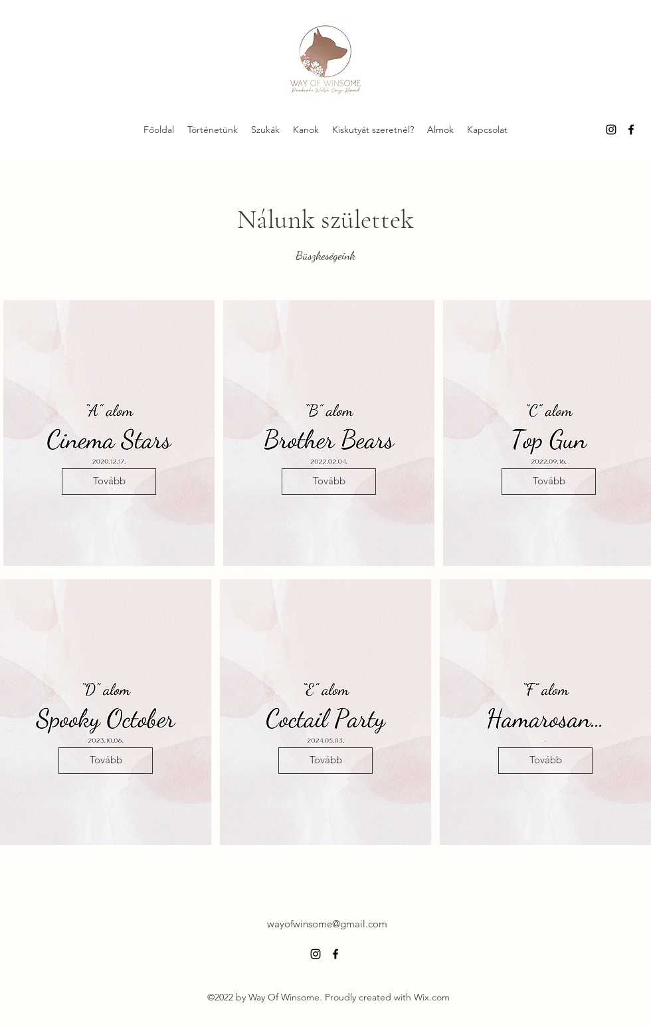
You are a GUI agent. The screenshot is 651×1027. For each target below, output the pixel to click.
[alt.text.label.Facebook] (631, 129)
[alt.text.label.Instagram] (611, 129)
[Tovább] (109, 481)
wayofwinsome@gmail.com (327, 923)
